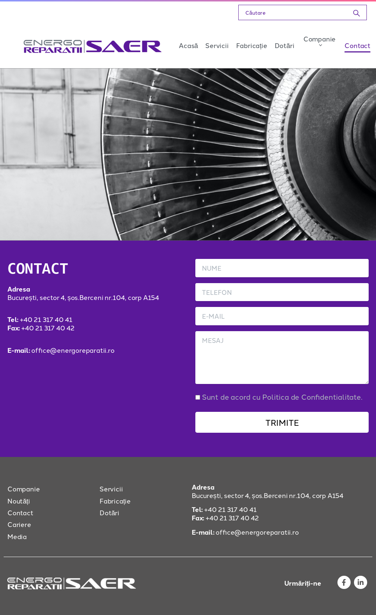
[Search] (293, 12)
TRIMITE (282, 422)
